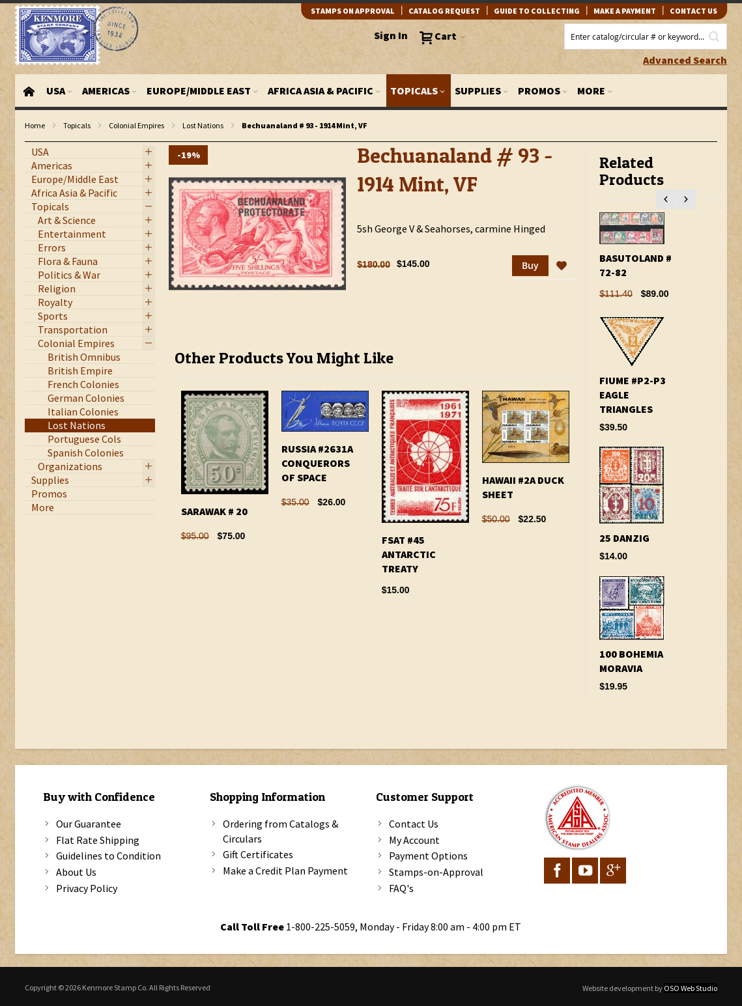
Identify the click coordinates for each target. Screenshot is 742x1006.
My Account (414, 839)
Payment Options (428, 855)
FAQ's (401, 888)
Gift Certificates (258, 854)
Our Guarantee (88, 823)
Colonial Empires (136, 125)
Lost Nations (202, 125)
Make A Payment (624, 11)
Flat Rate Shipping (97, 839)
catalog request (444, 11)
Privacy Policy (86, 888)
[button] (562, 266)
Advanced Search (685, 59)
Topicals (77, 125)
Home (35, 125)
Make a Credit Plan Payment (285, 870)
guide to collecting (537, 11)
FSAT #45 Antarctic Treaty (409, 554)
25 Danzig (624, 537)
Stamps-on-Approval (436, 871)
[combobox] (645, 36)
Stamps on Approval (353, 11)
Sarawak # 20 (214, 511)
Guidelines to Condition (108, 855)
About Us (76, 871)
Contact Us (413, 823)
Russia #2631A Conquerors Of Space (317, 463)
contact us (693, 11)
